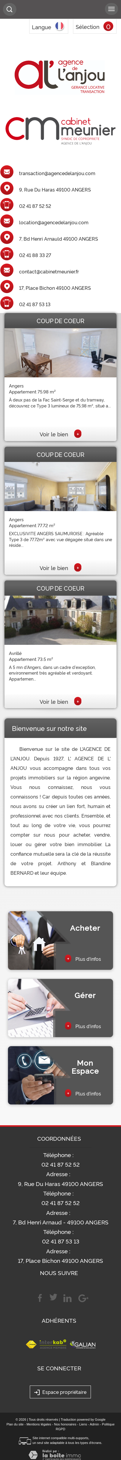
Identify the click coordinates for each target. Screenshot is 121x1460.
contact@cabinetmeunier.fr (49, 271)
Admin (94, 1424)
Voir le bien (60, 434)
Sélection (88, 26)
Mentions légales (39, 1424)
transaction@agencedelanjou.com (57, 173)
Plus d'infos (83, 958)
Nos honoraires (65, 1424)
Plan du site (15, 1424)
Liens (83, 1424)
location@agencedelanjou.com (54, 222)
